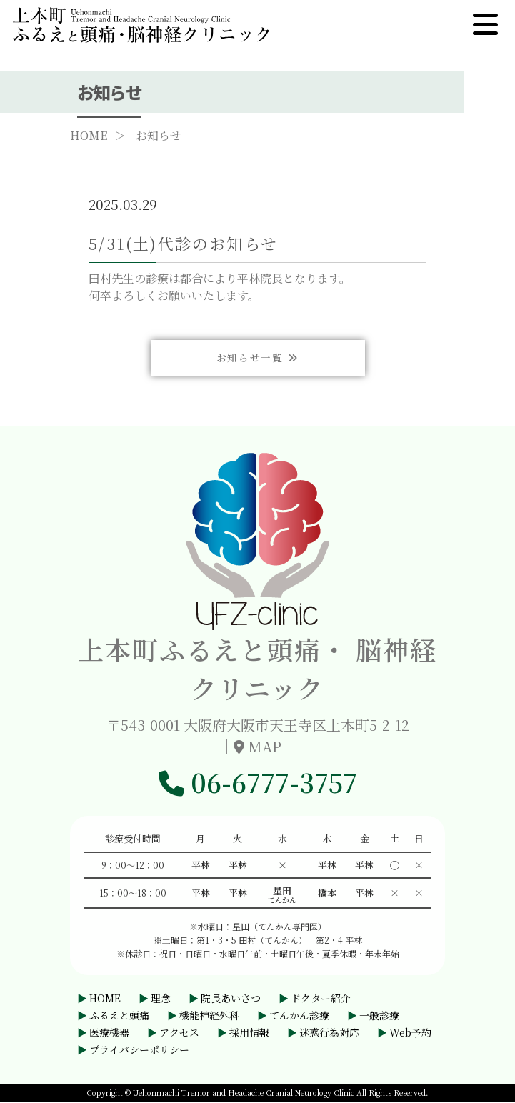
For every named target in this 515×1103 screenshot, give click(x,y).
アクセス (179, 1033)
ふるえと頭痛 (119, 1016)
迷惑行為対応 (329, 1033)
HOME (88, 138)
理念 (161, 999)
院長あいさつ (231, 999)
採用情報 (249, 1033)
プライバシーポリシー (139, 1050)
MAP (264, 747)
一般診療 (379, 1016)
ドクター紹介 (321, 999)
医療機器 (109, 1033)
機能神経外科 (209, 1016)
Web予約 (410, 1033)
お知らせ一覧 (257, 402)
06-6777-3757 (258, 782)
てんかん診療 (299, 1016)
